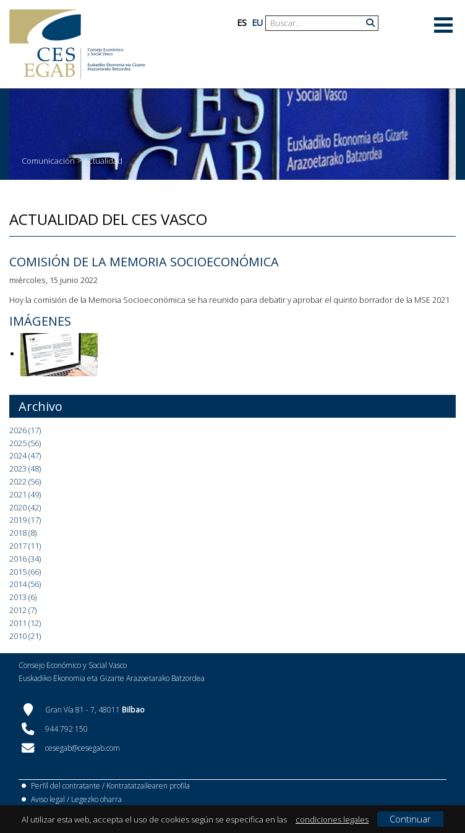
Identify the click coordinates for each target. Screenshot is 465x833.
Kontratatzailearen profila (148, 785)
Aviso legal (48, 799)
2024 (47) (25, 455)
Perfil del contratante (65, 785)
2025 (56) (25, 443)
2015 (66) (25, 571)
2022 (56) (25, 481)
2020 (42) (25, 507)
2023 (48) (25, 468)
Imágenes (40, 321)
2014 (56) (25, 584)
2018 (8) (22, 532)
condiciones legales (332, 819)
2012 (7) (22, 609)
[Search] (317, 23)
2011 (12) (25, 622)
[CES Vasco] (77, 44)
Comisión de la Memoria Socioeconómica (144, 261)
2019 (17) (25, 519)
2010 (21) (25, 635)
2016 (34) (25, 558)
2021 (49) (25, 494)
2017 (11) (25, 545)
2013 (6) (22, 597)
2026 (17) (25, 430)
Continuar (410, 819)
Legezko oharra (96, 799)
